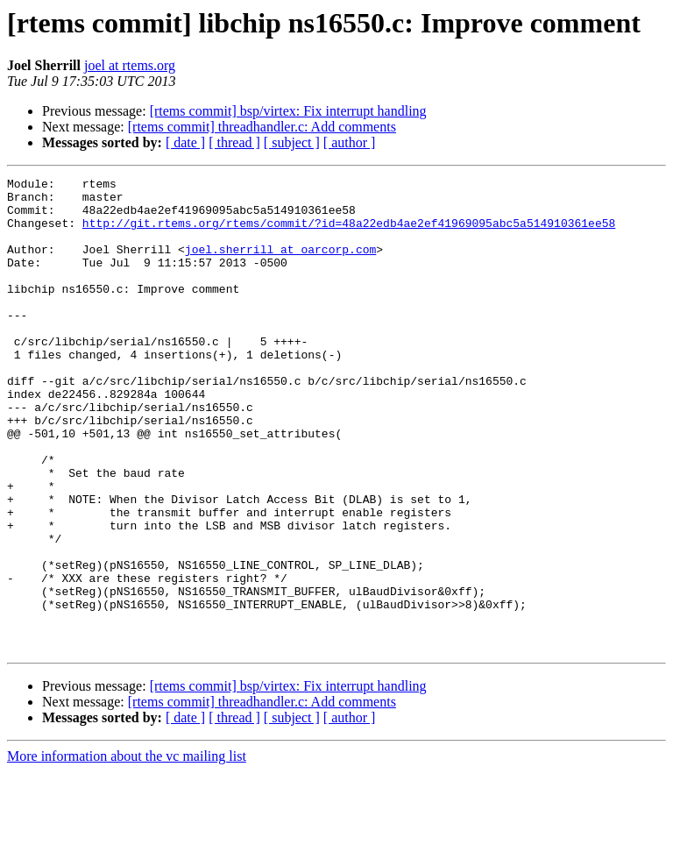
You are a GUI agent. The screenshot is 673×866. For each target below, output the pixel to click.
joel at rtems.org (129, 65)
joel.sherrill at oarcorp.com (280, 265)
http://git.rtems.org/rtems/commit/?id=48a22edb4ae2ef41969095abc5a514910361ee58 (348, 233)
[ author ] (349, 142)
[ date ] (185, 142)
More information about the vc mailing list (126, 850)
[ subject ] (292, 142)
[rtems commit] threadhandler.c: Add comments (262, 126)
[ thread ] (234, 142)
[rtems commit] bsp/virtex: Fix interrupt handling (288, 110)
